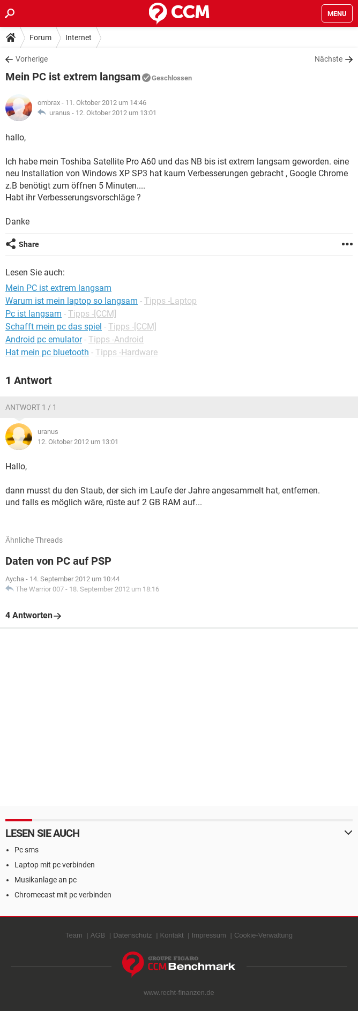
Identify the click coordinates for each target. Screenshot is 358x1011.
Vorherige (32, 59)
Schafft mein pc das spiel (53, 326)
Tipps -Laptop (170, 301)
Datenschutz (132, 935)
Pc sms (26, 849)
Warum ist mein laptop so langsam (71, 301)
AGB (98, 935)
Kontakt (172, 935)
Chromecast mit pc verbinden (62, 894)
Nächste (328, 59)
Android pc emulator (43, 339)
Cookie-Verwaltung (263, 935)
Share (29, 244)
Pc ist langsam (33, 314)
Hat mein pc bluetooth (47, 352)
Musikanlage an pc (45, 879)
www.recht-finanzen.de (179, 992)
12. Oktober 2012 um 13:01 (116, 113)
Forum (40, 37)
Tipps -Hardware (126, 352)
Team (74, 935)
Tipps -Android (116, 339)
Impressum (209, 935)
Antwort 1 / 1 (31, 407)
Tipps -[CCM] (92, 314)
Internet (78, 37)
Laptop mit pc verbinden (54, 864)
